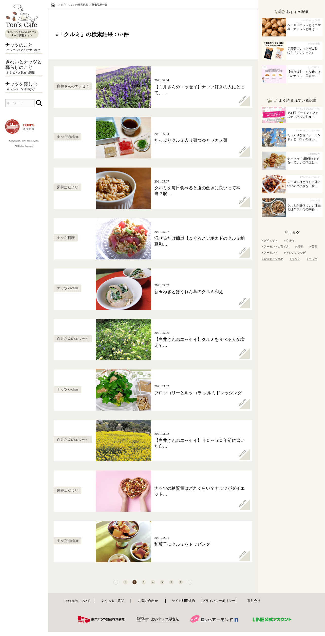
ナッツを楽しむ (24, 86)
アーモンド (270, 252)
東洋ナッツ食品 (272, 258)
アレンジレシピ (295, 252)
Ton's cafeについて (77, 606)
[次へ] (212, 585)
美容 (313, 246)
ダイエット (270, 240)
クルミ (289, 240)
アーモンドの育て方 (275, 246)
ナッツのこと (24, 47)
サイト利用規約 (183, 606)
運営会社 (253, 606)
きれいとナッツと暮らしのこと (24, 67)
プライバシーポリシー (218, 606)
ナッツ (312, 258)
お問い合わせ (148, 606)
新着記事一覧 (99, 4)
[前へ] (93, 585)
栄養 (299, 246)
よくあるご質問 (112, 606)
